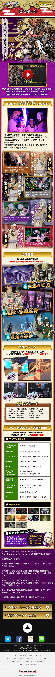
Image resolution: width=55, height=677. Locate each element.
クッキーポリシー (15, 661)
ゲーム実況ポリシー (28, 661)
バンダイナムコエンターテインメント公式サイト (27, 655)
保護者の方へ (41, 661)
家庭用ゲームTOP (12, 658)
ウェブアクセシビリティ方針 (27, 664)
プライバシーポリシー (42, 658)
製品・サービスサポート (26, 658)
